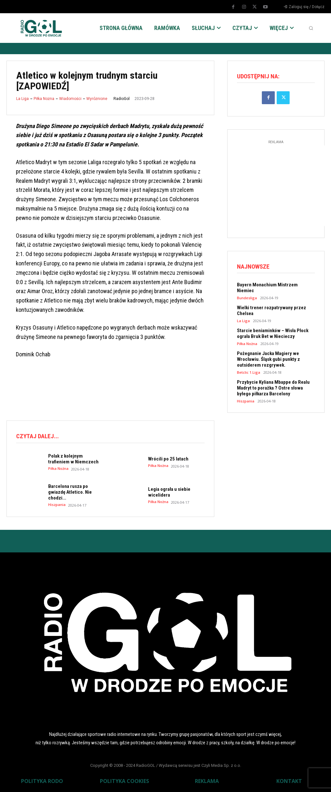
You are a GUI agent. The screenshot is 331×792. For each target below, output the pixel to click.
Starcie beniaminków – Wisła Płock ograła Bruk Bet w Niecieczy (272, 333)
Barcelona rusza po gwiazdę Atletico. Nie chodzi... (70, 492)
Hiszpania (57, 504)
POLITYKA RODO (42, 781)
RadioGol (121, 99)
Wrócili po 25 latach (168, 459)
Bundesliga (247, 298)
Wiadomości (70, 99)
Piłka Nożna (44, 99)
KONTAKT (289, 781)
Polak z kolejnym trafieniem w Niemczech (73, 459)
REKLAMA (207, 781)
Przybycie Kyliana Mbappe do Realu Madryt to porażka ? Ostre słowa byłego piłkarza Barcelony (273, 388)
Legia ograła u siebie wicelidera (169, 492)
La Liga (22, 99)
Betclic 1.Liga (248, 372)
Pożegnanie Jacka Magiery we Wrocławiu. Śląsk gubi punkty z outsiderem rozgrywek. (268, 359)
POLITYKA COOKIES (124, 781)
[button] (310, 28)
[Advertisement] (124, 388)
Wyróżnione (96, 99)
